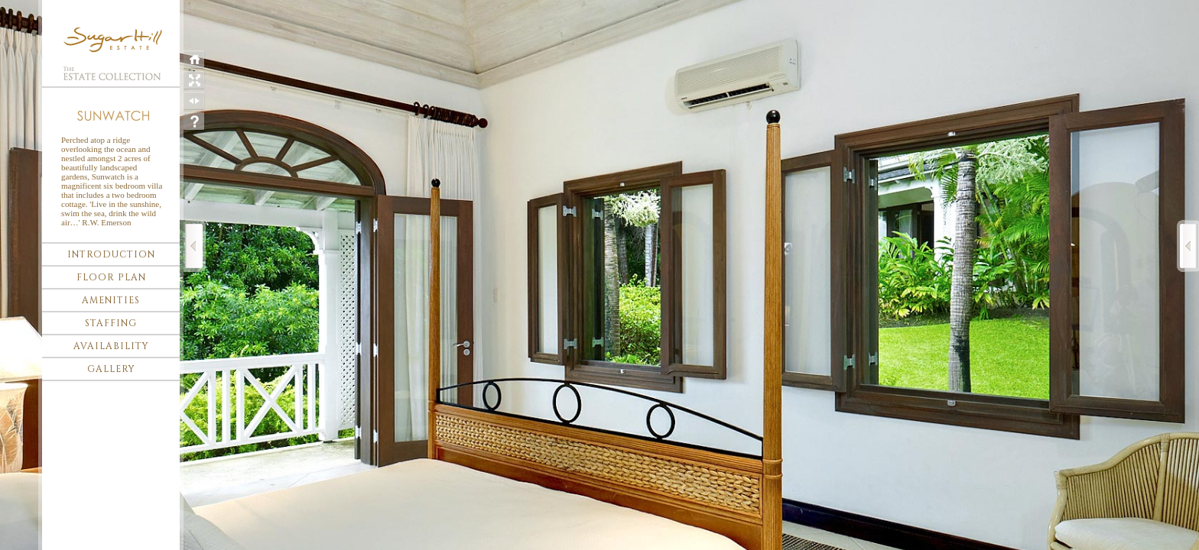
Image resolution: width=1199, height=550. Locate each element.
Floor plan (111, 277)
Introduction (111, 254)
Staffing (111, 323)
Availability (111, 346)
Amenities (111, 300)
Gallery (111, 369)
